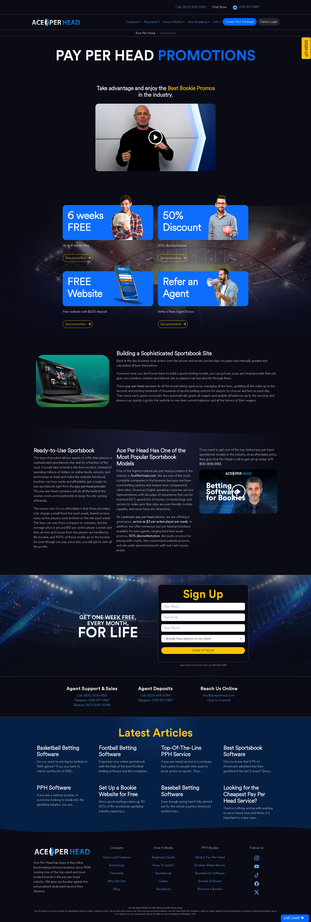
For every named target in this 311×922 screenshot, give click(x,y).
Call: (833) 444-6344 (155, 695)
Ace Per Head (134, 907)
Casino (163, 881)
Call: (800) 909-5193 (191, 7)
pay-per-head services (141, 386)
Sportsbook (163, 873)
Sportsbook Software (210, 873)
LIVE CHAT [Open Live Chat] (294, 918)
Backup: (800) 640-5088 (215, 665)
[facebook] (256, 883)
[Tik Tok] (256, 874)
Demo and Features (116, 857)
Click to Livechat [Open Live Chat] (218, 700)
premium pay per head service (143, 517)
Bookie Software (210, 881)
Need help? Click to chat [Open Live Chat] (191, 665)
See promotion (75, 258)
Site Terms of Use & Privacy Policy (167, 907)
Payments (150, 22)
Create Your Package (239, 21)
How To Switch (163, 865)
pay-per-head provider (90, 486)
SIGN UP (306, 48)
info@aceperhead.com (219, 695)
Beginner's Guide (163, 857)
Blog (116, 889)
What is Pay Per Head (210, 857)
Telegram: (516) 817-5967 (92, 700)
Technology (116, 865)
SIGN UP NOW (203, 650)
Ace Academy (197, 22)
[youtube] (256, 866)
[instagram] (256, 857)
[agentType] (203, 638)
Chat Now (219, 7)
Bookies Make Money (210, 865)
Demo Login (268, 21)
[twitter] (256, 892)
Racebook (163, 889)
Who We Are (117, 881)
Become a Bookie (209, 889)
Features (132, 22)
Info (216, 22)
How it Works (172, 22)
